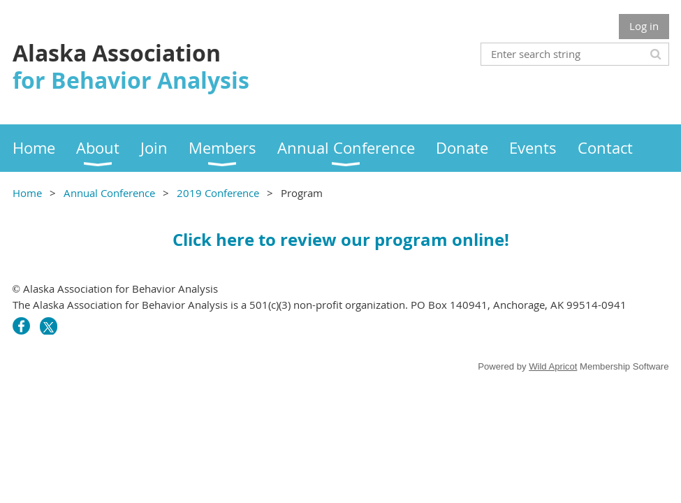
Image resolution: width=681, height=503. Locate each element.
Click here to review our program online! (341, 240)
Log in (644, 26)
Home (27, 193)
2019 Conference (218, 193)
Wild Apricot (553, 366)
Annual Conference (109, 193)
